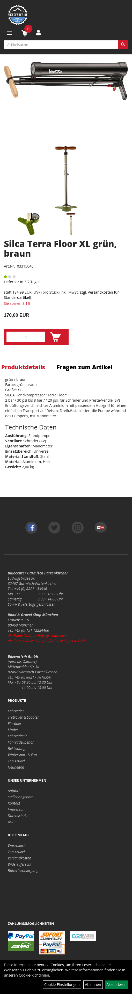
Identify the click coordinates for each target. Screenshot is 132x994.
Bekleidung (16, 748)
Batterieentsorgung (23, 870)
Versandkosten (19, 858)
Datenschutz (17, 815)
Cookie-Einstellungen (62, 984)
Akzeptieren (116, 984)
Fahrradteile (17, 735)
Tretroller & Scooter (23, 717)
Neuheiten (16, 767)
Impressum (17, 809)
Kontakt (14, 803)
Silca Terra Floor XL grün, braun (60, 248)
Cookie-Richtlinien (34, 975)
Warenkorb (17, 845)
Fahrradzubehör (21, 742)
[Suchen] (123, 44)
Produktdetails (23, 367)
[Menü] (9, 33)
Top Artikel (16, 760)
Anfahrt (14, 790)
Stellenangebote (20, 796)
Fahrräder (16, 710)
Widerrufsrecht (20, 864)
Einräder (14, 723)
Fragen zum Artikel (85, 367)
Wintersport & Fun (22, 754)
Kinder (13, 729)
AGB (11, 821)
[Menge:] (25, 337)
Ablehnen (93, 984)
